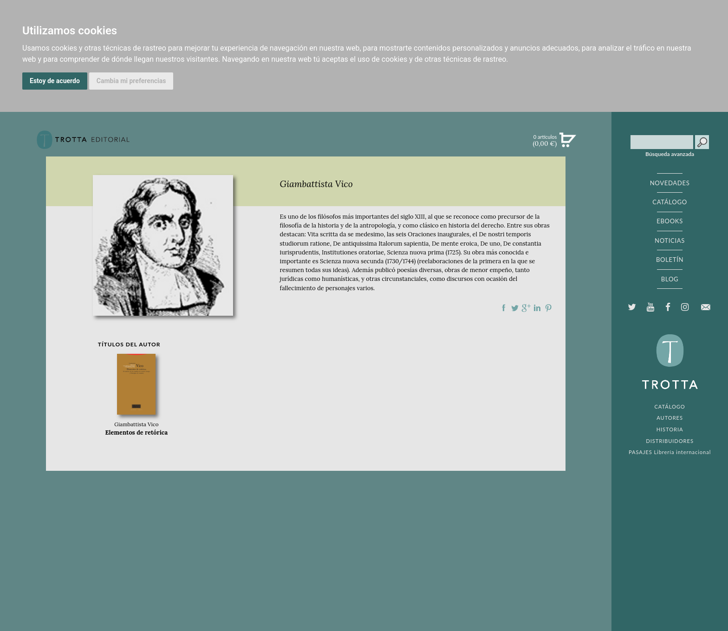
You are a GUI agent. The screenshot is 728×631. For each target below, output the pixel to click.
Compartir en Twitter (514, 307)
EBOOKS (669, 221)
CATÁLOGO (669, 202)
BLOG (669, 279)
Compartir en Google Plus (526, 307)
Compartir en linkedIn (537, 307)
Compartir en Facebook (503, 307)
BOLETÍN (669, 259)
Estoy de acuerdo (55, 81)
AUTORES (669, 418)
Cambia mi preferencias (131, 81)
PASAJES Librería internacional (670, 452)
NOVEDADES (670, 183)
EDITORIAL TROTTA (670, 364)
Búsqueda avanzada (669, 154)
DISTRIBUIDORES (670, 441)
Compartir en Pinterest (548, 307)
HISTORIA (669, 429)
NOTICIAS (670, 240)
